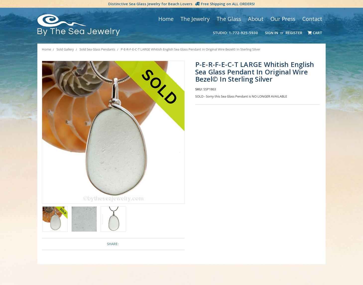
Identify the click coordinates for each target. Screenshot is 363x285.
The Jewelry (195, 18)
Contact (312, 18)
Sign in (271, 32)
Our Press (282, 18)
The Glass (229, 18)
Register (294, 32)
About (255, 18)
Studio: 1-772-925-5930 (235, 32)
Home (166, 18)
